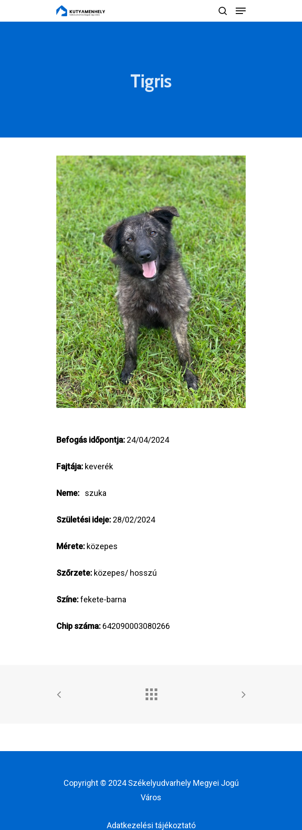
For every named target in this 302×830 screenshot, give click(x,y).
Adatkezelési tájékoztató (151, 825)
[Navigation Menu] (241, 10)
